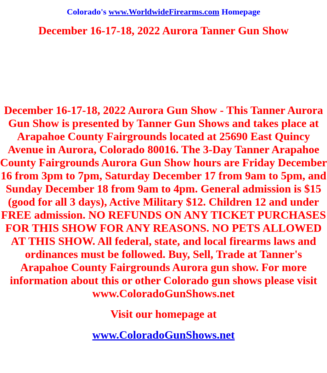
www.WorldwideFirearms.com (163, 11)
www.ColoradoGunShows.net (163, 334)
